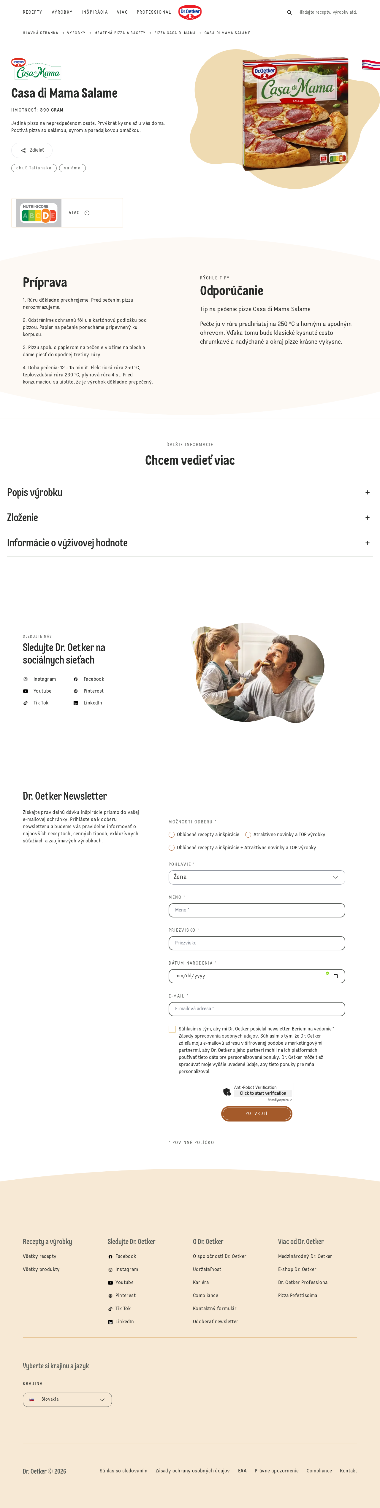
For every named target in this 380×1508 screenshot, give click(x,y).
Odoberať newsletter (216, 1322)
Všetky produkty (41, 1269)
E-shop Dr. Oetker (297, 1269)
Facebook (125, 1256)
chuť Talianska (33, 168)
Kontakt (348, 1471)
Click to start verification (263, 1094)
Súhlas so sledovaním (124, 1471)
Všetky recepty (40, 1256)
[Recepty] (37, 12)
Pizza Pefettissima (297, 1296)
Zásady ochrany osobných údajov (193, 1471)
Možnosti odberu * (193, 822)
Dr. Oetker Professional (303, 1282)
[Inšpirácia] (99, 12)
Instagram (126, 1269)
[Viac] (127, 12)
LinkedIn (124, 1322)
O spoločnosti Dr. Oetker (220, 1256)
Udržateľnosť (208, 1269)
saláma (72, 168)
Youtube (124, 1282)
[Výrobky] (67, 12)
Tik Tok (123, 1309)
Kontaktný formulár (215, 1309)
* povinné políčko (191, 1143)
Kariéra (201, 1282)
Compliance (205, 1296)
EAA (242, 1471)
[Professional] (158, 12)
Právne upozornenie (277, 1471)
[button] (32, 150)
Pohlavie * (182, 865)
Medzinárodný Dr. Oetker (305, 1256)
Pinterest (125, 1296)
